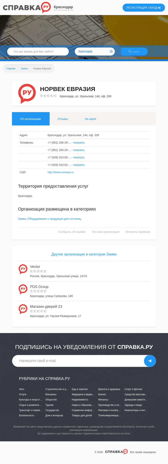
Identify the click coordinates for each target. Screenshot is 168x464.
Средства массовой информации (143, 397)
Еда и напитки (80, 391)
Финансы (103, 402)
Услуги (22, 397)
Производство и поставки (112, 407)
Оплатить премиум (137, 234)
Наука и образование (83, 407)
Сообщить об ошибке (72, 234)
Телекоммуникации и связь (113, 417)
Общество (51, 402)
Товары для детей (82, 417)
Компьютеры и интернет (138, 412)
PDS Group (39, 289)
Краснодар (63, 7)
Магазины (50, 397)
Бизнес (102, 397)
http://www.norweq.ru (61, 174)
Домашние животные (136, 402)
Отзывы (63, 121)
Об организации (30, 121)
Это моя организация (105, 234)
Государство (52, 412)
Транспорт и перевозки (32, 412)
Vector (35, 269)
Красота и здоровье (109, 391)
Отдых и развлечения (31, 407)
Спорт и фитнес (133, 391)
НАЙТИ (136, 53)
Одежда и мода (133, 407)
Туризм (49, 407)
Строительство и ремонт (59, 391)
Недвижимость (80, 402)
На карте (90, 121)
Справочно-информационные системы (93, 412)
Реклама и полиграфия (111, 412)
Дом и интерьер (54, 417)
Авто (21, 391)
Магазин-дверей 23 (46, 309)
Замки (22, 221)
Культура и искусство (31, 402)
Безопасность (26, 417)
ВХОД (155, 7)
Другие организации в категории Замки (84, 257)
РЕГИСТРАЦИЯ (137, 7)
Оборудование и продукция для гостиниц (54, 221)
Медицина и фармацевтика (87, 397)
